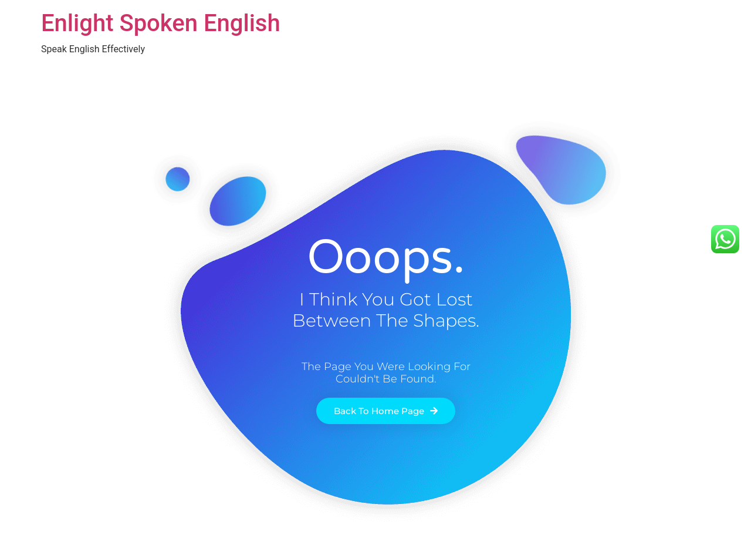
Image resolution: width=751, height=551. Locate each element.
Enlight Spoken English (160, 23)
